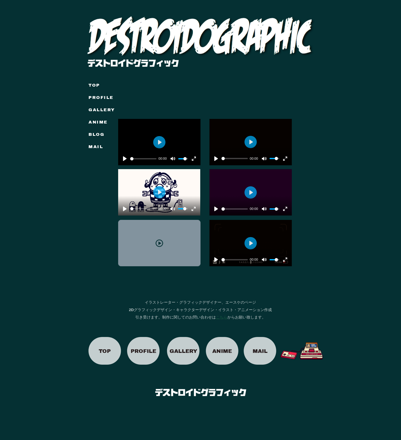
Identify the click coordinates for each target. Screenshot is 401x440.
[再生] (216, 159)
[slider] (234, 158)
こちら (221, 317)
